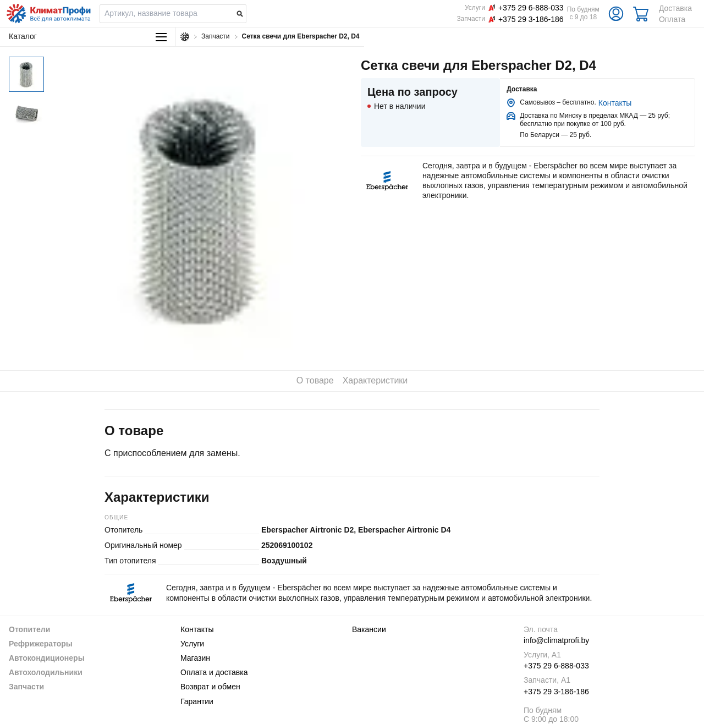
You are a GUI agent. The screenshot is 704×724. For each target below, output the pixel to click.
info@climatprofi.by (556, 640)
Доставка (675, 8)
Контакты (614, 102)
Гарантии (196, 701)
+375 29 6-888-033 (556, 665)
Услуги (192, 643)
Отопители (29, 629)
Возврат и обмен (210, 686)
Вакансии (369, 629)
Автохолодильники (45, 672)
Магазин (195, 658)
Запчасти (26, 686)
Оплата (672, 19)
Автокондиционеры (47, 658)
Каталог (88, 36)
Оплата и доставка (214, 672)
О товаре (315, 380)
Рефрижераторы (41, 643)
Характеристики (375, 380)
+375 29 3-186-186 (556, 691)
